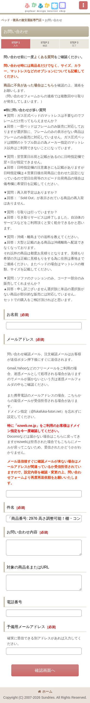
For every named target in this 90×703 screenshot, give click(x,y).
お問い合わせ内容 (22, 532)
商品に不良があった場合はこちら (29, 85)
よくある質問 (44, 57)
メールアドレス (20, 339)
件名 (10, 507)
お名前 (12, 314)
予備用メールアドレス (26, 626)
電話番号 (14, 602)
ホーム (45, 691)
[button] (83, 5)
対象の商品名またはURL (28, 567)
